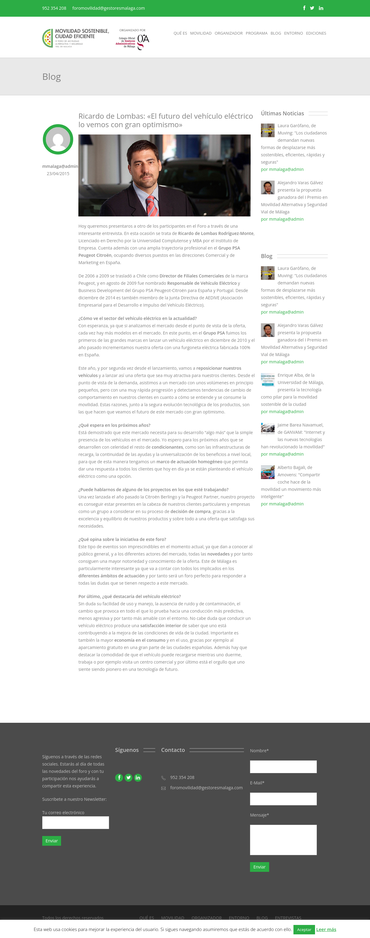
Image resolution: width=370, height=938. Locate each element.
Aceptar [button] (304, 929)
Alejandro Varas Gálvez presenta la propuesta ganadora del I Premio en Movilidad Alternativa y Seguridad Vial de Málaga (294, 197)
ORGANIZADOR (206, 918)
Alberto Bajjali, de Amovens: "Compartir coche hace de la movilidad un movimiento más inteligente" (291, 481)
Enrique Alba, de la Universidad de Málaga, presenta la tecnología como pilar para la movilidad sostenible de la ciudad (292, 389)
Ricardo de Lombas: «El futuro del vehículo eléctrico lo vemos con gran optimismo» (165, 120)
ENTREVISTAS (288, 918)
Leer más (326, 929)
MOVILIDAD (172, 918)
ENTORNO (239, 918)
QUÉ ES (146, 918)
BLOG (262, 918)
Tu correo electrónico (75, 819)
